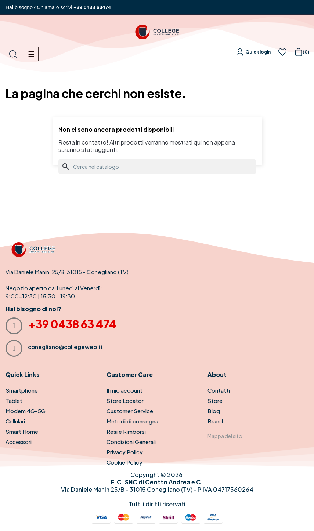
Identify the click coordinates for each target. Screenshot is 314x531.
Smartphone (22, 390)
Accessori (19, 441)
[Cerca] (157, 166)
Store (215, 400)
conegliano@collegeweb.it (65, 346)
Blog (213, 410)
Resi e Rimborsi (126, 431)
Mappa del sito (224, 436)
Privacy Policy (125, 451)
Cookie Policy (124, 462)
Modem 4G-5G (26, 410)
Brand (215, 421)
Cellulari (15, 421)
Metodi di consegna (132, 421)
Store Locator (125, 400)
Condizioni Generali (131, 441)
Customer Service (130, 410)
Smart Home (22, 431)
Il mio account (124, 390)
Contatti (218, 390)
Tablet (14, 400)
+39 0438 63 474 (72, 324)
